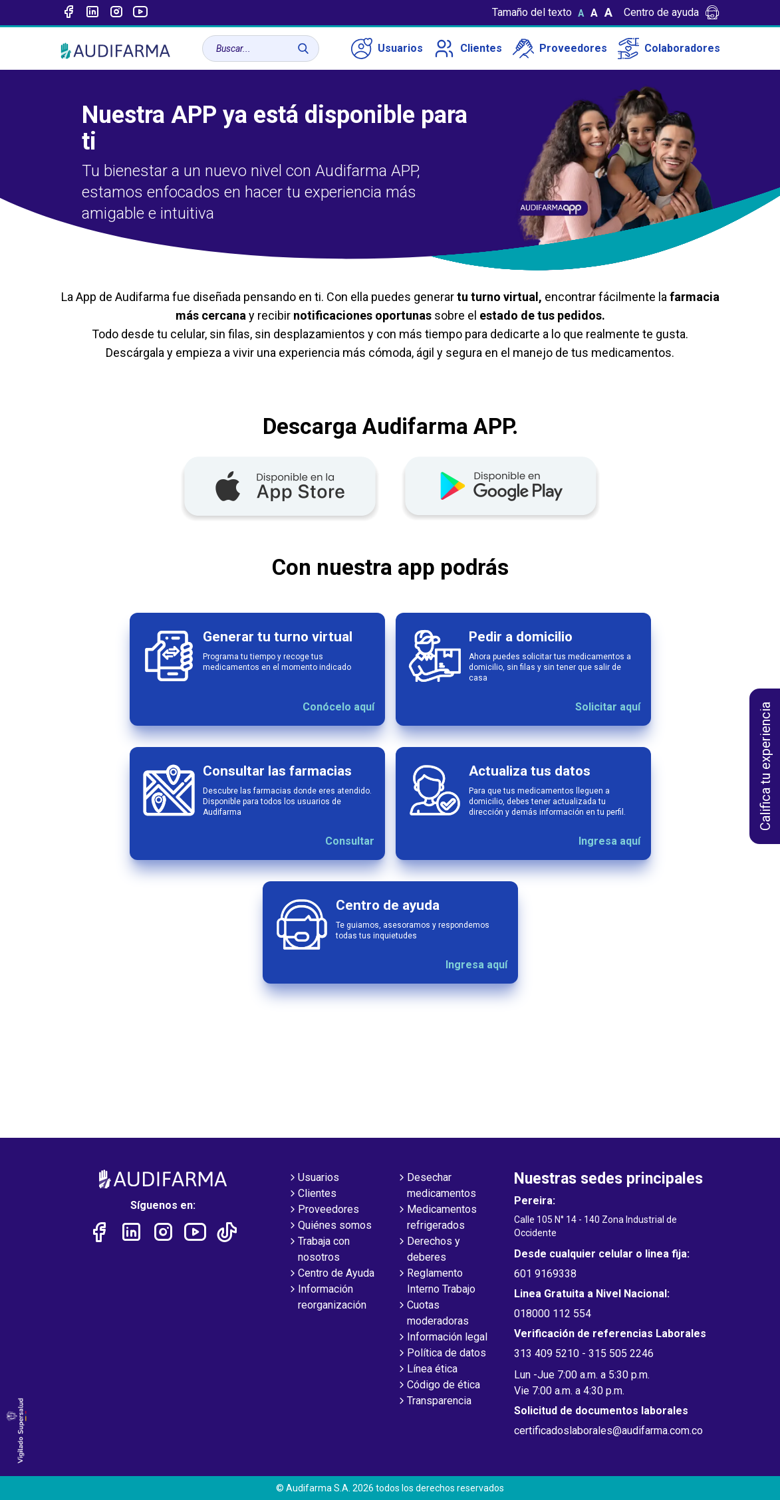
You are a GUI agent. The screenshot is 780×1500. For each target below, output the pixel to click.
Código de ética (438, 1385)
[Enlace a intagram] (116, 12)
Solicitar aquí (607, 706)
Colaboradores (669, 48)
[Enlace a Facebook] (68, 12)
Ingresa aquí (609, 841)
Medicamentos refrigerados (436, 1218)
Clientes (468, 48)
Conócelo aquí (338, 706)
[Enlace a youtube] (140, 12)
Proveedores (560, 48)
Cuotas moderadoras (432, 1314)
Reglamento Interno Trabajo (435, 1282)
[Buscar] (303, 48)
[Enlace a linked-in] (92, 12)
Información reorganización (326, 1298)
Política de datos (441, 1353)
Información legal (441, 1338)
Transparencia (433, 1401)
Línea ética (426, 1369)
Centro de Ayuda (330, 1274)
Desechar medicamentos (436, 1186)
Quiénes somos (329, 1226)
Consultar (349, 841)
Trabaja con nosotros (318, 1250)
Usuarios (387, 48)
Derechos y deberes (428, 1250)
